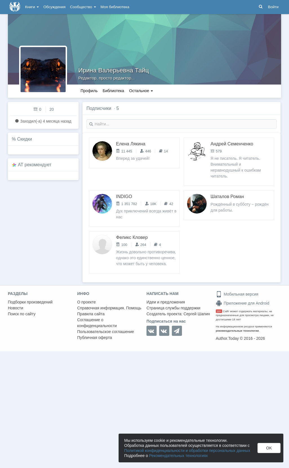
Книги (32, 7)
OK (269, 448)
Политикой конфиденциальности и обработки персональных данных (187, 450)
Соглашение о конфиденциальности (97, 323)
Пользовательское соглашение (105, 331)
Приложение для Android (242, 303)
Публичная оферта (94, 337)
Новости (15, 308)
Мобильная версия (237, 294)
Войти (273, 7)
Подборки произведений (30, 302)
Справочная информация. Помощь (109, 308)
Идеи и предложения (165, 302)
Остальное (141, 90)
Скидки (24, 139)
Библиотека (113, 90)
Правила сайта (91, 314)
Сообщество (83, 7)
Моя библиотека (115, 7)
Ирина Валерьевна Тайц (113, 70)
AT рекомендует (35, 164)
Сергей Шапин (196, 314)
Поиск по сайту (21, 314)
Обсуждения (54, 7)
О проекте (86, 302)
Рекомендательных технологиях (178, 455)
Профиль (89, 90)
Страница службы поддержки (173, 308)
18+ (219, 311)
